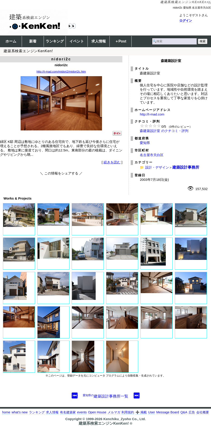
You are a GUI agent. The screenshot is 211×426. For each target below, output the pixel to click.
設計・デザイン (157, 167)
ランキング (55, 41)
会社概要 (202, 412)
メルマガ (114, 412)
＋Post (120, 41)
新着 (32, 41)
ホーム (10, 41)
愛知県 (145, 143)
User (151, 412)
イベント (76, 41)
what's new (20, 412)
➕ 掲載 (141, 412)
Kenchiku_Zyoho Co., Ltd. (124, 419)
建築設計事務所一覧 (105, 396)
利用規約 (127, 412)
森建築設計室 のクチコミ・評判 (164, 131)
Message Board (167, 412)
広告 (192, 412)
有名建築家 (68, 412)
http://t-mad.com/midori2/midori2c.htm (61, 71)
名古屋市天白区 (152, 155)
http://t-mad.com (152, 114)
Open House (97, 412)
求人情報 (98, 41)
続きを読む (112, 162)
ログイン (185, 20)
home (6, 412)
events (82, 412)
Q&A (183, 412)
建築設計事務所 (185, 167)
